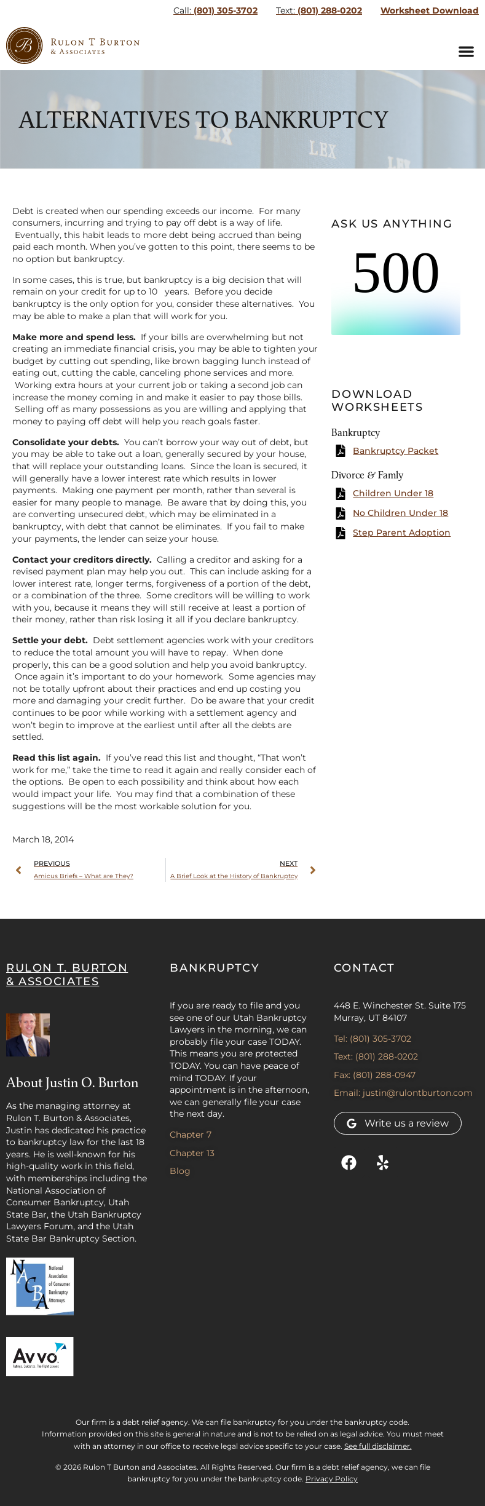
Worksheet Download (430, 10)
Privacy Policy (332, 1478)
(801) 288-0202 (319, 10)
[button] (466, 51)
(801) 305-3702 (215, 10)
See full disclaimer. (378, 1446)
